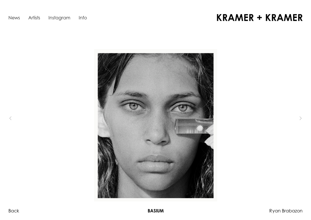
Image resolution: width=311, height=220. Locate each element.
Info (83, 17)
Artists (34, 17)
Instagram (59, 17)
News (14, 17)
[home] (260, 17)
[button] (19, 118)
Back (13, 211)
